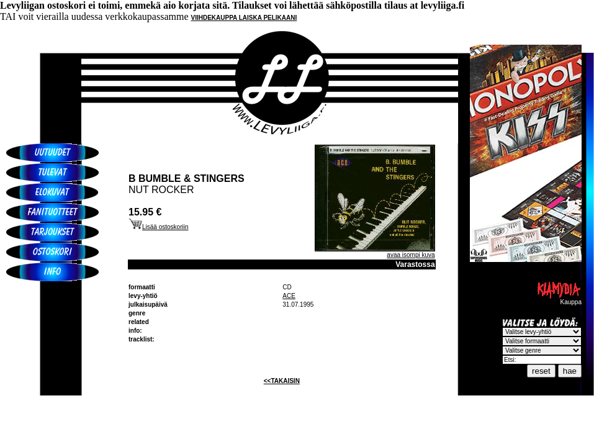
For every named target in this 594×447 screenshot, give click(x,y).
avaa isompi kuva (410, 254)
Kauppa (559, 299)
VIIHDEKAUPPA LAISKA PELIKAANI (244, 17)
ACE (288, 295)
